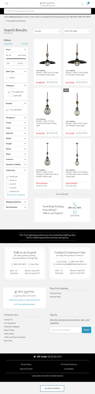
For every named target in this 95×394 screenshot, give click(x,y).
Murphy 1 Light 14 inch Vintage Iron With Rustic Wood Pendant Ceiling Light (47, 174)
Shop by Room (55, 293)
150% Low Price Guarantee (14, 337)
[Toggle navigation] (7, 4)
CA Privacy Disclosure (69, 364)
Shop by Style (55, 297)
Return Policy (9, 330)
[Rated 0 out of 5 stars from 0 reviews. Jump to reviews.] (53, 82)
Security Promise (26, 369)
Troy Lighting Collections (15, 20)
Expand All (8, 44)
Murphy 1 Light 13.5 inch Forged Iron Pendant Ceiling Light (46, 123)
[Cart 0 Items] (88, 4)
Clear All (25, 44)
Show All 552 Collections (16, 195)
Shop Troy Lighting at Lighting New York (24, 300)
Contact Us (8, 320)
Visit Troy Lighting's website (24, 304)
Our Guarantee (10, 323)
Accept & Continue (52, 388)
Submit (86, 330)
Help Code (8, 341)
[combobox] (47, 11)
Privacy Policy (26, 364)
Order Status (9, 334)
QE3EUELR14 (55, 357)
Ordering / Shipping (11, 327)
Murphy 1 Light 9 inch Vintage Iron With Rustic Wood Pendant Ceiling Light (77, 174)
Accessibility (69, 369)
